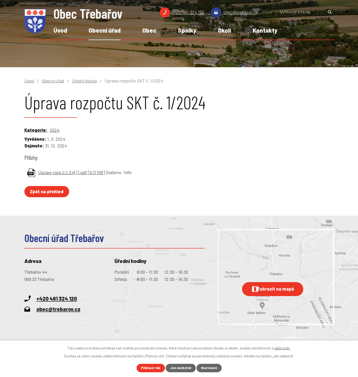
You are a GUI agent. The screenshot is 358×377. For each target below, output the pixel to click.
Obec (149, 30)
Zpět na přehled (48, 191)
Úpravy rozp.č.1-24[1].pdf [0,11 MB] (71, 172)
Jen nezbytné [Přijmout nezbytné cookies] (181, 368)
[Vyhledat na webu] (307, 13)
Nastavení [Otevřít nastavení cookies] (210, 368)
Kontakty (265, 30)
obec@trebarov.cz (240, 12)
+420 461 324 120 (188, 12)
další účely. (282, 348)
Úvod (60, 30)
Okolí (224, 30)
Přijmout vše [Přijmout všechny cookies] (149, 368)
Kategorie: (36, 130)
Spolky (187, 30)
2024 (54, 130)
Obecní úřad (105, 30)
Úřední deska (84, 80)
